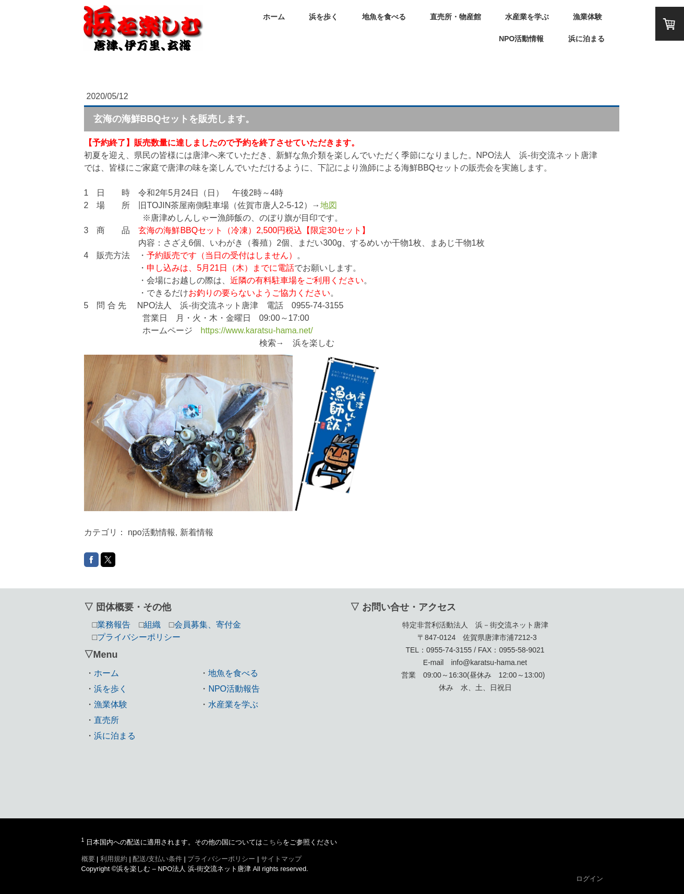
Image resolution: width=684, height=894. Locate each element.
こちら (272, 842)
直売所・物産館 (455, 17)
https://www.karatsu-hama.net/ (257, 330)
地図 (328, 205)
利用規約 (113, 859)
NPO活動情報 (521, 38)
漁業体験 (587, 17)
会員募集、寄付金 (207, 624)
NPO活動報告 (234, 688)
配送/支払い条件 (157, 859)
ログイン (589, 879)
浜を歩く (323, 17)
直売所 (106, 720)
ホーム (274, 17)
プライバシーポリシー (221, 859)
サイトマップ (281, 859)
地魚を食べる (384, 17)
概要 (88, 859)
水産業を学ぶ (527, 17)
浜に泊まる (586, 38)
